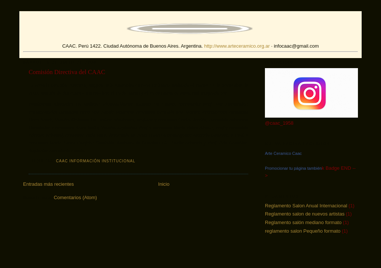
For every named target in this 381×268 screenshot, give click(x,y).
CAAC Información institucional (95, 161)
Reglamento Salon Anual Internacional (306, 205)
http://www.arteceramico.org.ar (237, 46)
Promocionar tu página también (293, 168)
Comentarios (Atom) (75, 197)
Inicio (163, 184)
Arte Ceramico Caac (283, 153)
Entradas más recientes (48, 184)
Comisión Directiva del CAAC (67, 72)
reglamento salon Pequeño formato (302, 231)
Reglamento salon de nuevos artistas (305, 214)
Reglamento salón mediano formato (303, 222)
